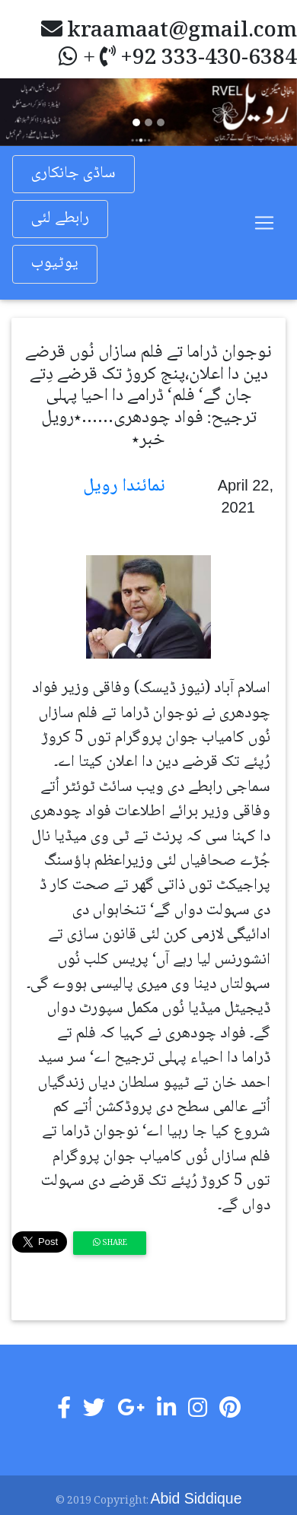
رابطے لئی (60, 219)
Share (110, 1243)
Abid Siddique (196, 1498)
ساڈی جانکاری (73, 174)
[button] (22, 111)
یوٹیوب (54, 263)
